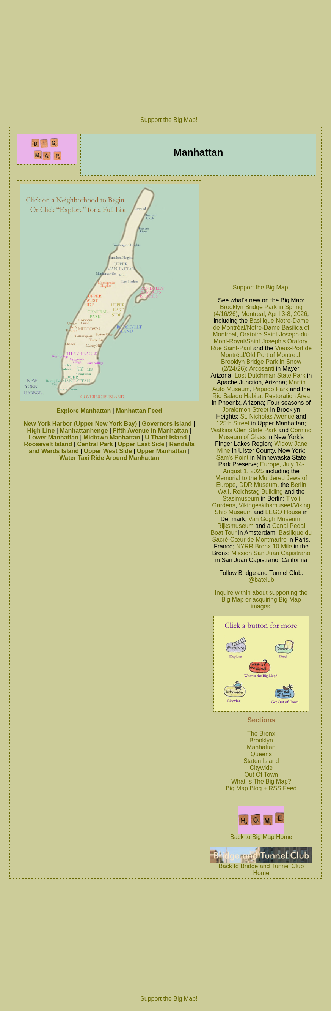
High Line (41, 430)
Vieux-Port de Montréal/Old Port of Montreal (266, 351)
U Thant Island (166, 437)
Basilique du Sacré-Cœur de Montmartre (262, 536)
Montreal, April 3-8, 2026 (274, 314)
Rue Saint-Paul (231, 348)
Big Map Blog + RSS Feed (261, 788)
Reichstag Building (257, 491)
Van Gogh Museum (274, 519)
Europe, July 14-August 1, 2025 (263, 467)
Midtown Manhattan (111, 437)
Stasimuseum (241, 498)
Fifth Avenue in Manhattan (150, 430)
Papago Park (271, 389)
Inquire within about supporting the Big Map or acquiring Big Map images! (261, 599)
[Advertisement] (261, 230)
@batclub (261, 580)
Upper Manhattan (162, 451)
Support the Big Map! (168, 120)
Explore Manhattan (83, 411)
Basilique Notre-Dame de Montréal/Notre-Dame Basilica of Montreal (261, 328)
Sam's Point (232, 457)
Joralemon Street (245, 409)
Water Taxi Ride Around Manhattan (109, 458)
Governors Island (167, 423)
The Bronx (261, 733)
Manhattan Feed (139, 411)
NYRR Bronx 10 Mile (264, 546)
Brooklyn (261, 740)
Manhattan (261, 747)
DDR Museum (258, 485)
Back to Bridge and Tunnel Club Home (261, 867)
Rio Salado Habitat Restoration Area (261, 396)
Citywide (261, 768)
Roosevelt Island (48, 444)
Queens (261, 754)
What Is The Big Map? (261, 781)
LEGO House (283, 512)
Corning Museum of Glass (265, 433)
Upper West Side (108, 451)
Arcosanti (262, 368)
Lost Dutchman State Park (270, 375)
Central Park (95, 444)
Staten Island (261, 761)
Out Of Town (261, 774)
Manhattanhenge (84, 430)
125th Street (232, 423)
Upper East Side (141, 444)
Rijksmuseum (235, 526)
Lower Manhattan (53, 437)
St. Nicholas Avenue (267, 416)
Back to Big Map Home (261, 834)
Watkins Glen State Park (244, 430)
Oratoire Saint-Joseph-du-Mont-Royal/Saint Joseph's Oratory (261, 337)
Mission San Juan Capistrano (270, 553)
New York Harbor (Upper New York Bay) (80, 423)
